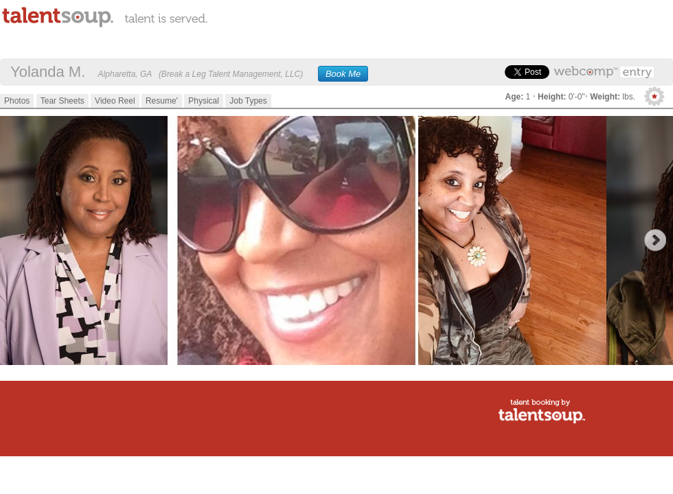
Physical (203, 101)
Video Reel (115, 101)
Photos (17, 101)
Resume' (162, 101)
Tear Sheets (62, 101)
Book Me (343, 74)
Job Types (247, 101)
